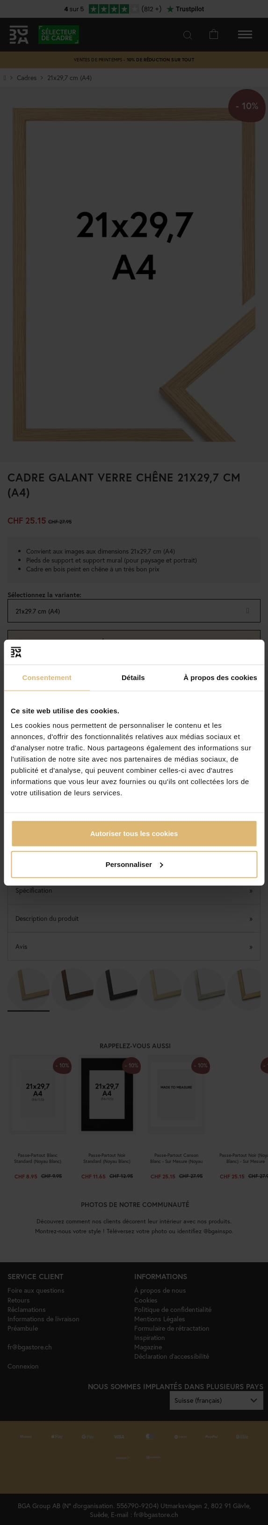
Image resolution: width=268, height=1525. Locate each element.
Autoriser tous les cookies (134, 833)
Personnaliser (134, 864)
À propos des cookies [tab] (220, 677)
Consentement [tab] (47, 677)
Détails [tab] (133, 677)
